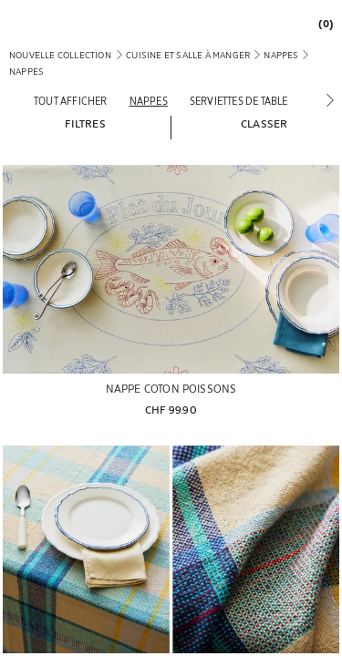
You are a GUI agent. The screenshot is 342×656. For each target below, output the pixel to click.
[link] (321, 23)
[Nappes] (149, 101)
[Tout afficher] (71, 101)
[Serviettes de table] (239, 101)
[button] (85, 123)
